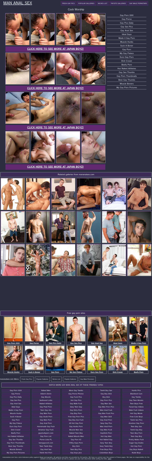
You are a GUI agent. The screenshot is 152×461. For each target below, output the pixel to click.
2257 (109, 459)
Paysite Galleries (118, 3)
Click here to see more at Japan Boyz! (55, 49)
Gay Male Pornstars (138, 3)
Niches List (102, 3)
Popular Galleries (86, 3)
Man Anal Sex (17, 3)
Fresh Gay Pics (68, 3)
